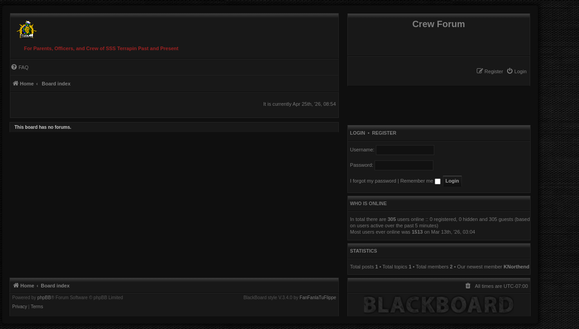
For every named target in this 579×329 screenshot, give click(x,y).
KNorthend (516, 266)
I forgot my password (373, 180)
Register (384, 133)
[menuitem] (516, 71)
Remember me (420, 180)
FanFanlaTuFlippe (317, 298)
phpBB (44, 298)
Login (357, 133)
